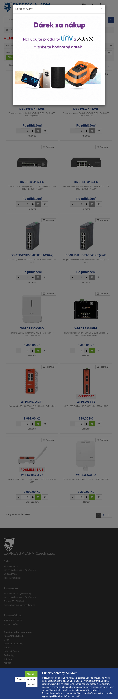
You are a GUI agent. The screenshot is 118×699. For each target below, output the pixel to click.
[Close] (102, 8)
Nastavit (31, 684)
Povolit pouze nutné (26, 679)
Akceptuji (31, 674)
